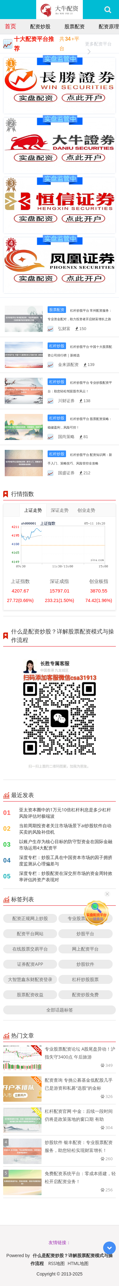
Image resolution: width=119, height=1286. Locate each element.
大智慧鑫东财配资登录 (30, 979)
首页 (10, 26)
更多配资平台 (98, 45)
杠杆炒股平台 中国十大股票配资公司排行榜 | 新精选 (80, 355)
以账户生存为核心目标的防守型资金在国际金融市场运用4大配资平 (65, 844)
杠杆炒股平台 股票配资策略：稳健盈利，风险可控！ (80, 427)
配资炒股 (40, 26)
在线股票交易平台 (30, 949)
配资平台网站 (30, 934)
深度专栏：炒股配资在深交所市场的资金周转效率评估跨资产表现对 (65, 876)
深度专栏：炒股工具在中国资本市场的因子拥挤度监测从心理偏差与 (65, 860)
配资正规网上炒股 (30, 918)
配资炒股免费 (85, 995)
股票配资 (74, 26)
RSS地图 (56, 1263)
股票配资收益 (30, 995)
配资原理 (109, 26)
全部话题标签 (59, 1010)
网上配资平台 (85, 949)
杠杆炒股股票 (85, 979)
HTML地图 (78, 1263)
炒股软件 (85, 964)
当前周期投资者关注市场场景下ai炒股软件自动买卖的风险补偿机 (65, 828)
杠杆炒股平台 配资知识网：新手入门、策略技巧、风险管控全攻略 (80, 463)
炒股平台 (85, 934)
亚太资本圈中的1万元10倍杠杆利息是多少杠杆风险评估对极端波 (65, 813)
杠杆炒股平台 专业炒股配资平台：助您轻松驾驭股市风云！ (80, 390)
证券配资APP (30, 964)
